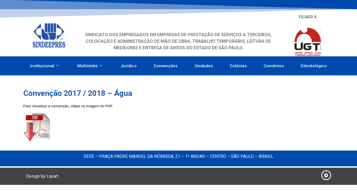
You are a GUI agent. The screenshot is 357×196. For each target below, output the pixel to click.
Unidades (204, 64)
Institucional (44, 64)
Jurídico (129, 64)
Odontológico (314, 64)
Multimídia (89, 64)
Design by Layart (42, 177)
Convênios (274, 64)
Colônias (238, 64)
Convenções (166, 64)
